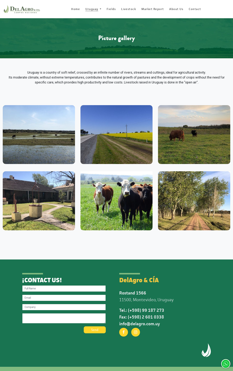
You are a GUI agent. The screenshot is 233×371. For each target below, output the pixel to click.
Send (94, 330)
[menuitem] (75, 9)
